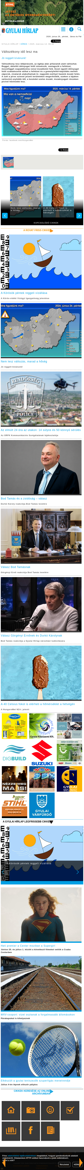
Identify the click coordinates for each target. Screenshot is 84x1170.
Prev (5, 874)
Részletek (64, 1164)
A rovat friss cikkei (36, 230)
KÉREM (77, 1164)
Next (79, 874)
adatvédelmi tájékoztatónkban (22, 1156)
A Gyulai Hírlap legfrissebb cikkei (26, 821)
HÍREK (24, 44)
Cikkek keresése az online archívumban (32, 1092)
